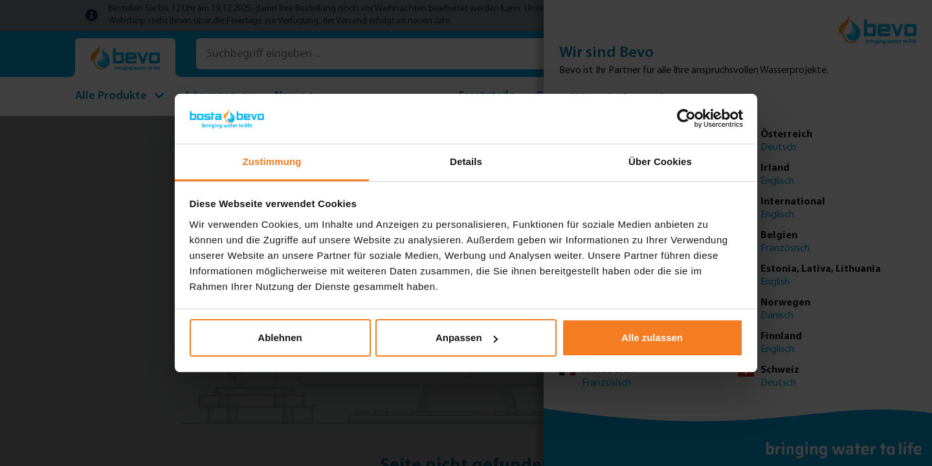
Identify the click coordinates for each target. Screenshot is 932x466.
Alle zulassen (652, 337)
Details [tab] (466, 161)
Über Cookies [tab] (660, 161)
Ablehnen (280, 337)
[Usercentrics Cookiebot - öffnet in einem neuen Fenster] (686, 118)
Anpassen (467, 337)
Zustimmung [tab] (272, 161)
